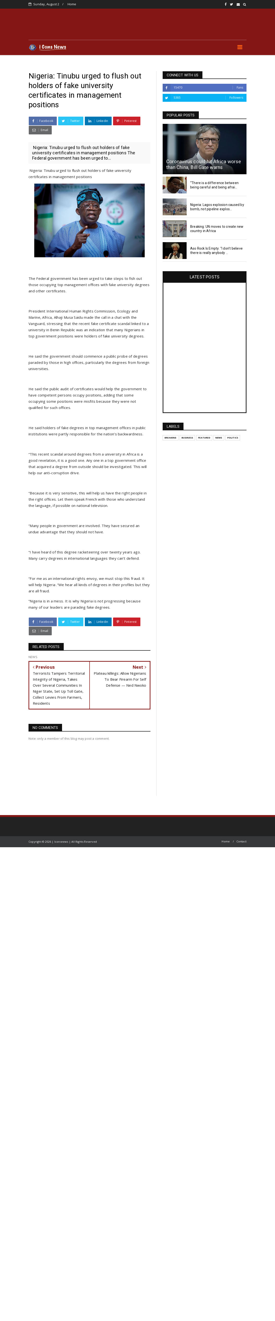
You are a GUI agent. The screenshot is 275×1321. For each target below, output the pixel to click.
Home (72, 4)
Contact (241, 841)
